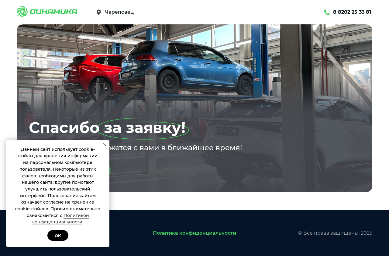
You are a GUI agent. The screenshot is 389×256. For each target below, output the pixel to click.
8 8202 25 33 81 (352, 12)
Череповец (119, 12)
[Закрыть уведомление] (105, 145)
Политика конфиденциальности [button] (194, 233)
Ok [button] (58, 235)
